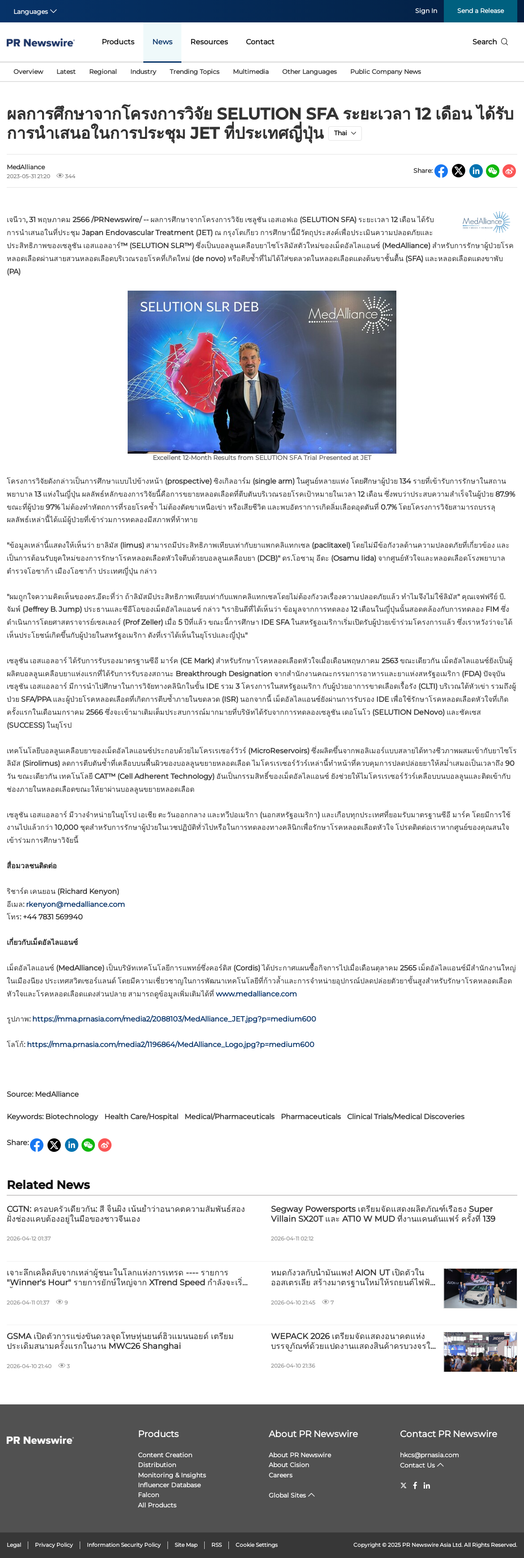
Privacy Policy (54, 1544)
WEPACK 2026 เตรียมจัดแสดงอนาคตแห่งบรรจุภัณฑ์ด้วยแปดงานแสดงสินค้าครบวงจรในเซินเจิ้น (353, 1341)
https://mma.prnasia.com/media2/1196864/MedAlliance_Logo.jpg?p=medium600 (170, 1044)
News (162, 42)
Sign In (426, 11)
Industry (143, 72)
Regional (103, 72)
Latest (66, 72)
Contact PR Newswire (448, 1434)
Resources (209, 42)
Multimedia (251, 72)
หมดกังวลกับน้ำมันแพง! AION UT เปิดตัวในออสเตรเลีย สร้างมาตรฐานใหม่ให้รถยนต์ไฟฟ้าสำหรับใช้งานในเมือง (352, 1278)
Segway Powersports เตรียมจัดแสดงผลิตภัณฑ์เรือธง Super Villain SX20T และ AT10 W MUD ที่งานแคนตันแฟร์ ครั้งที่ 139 (383, 1214)
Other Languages (309, 72)
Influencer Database (169, 1485)
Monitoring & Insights (172, 1475)
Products (118, 42)
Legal (14, 1544)
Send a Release (480, 11)
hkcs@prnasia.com (429, 1455)
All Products (157, 1505)
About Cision (289, 1465)
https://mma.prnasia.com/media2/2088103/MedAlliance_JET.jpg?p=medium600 (174, 1019)
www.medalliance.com (256, 994)
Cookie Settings (257, 1544)
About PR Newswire (313, 1434)
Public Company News (385, 72)
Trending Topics (194, 72)
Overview (28, 72)
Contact (260, 42)
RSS (216, 1544)
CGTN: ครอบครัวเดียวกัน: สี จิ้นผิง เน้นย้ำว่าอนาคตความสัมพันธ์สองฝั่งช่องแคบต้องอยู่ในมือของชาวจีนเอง (126, 1214)
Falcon (148, 1495)
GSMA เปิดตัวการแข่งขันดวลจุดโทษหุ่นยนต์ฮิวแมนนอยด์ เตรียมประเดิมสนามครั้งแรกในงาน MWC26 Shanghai (120, 1341)
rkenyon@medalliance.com (75, 904)
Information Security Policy (124, 1544)
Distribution (157, 1465)
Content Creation (165, 1455)
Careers (280, 1475)
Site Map (186, 1544)
